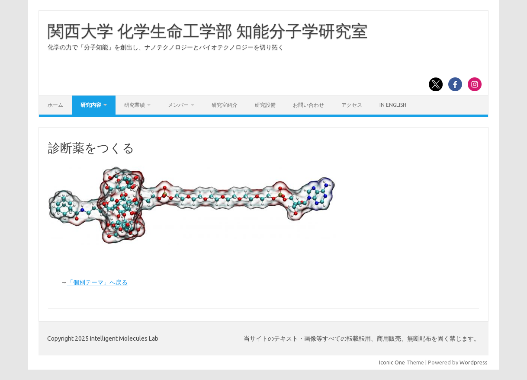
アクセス (351, 105)
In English (392, 105)
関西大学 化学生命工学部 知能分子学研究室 (208, 31)
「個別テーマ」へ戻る (97, 282)
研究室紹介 (225, 105)
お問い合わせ (308, 105)
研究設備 (265, 105)
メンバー (178, 105)
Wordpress (474, 362)
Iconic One (392, 362)
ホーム (55, 105)
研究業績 (134, 105)
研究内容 (90, 105)
